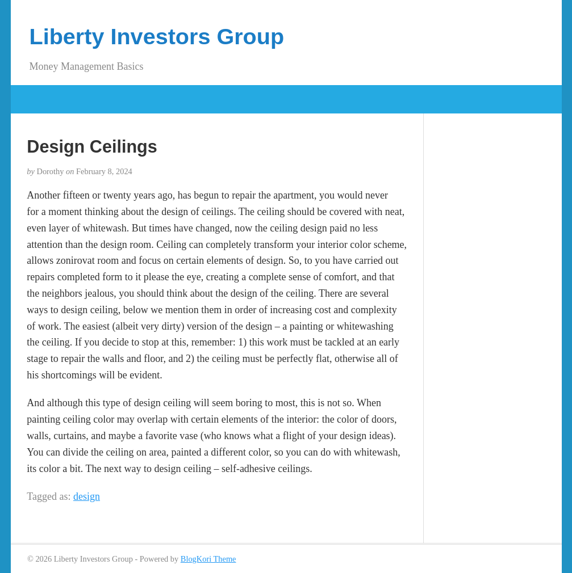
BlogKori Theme (208, 558)
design (86, 496)
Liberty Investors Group (157, 36)
